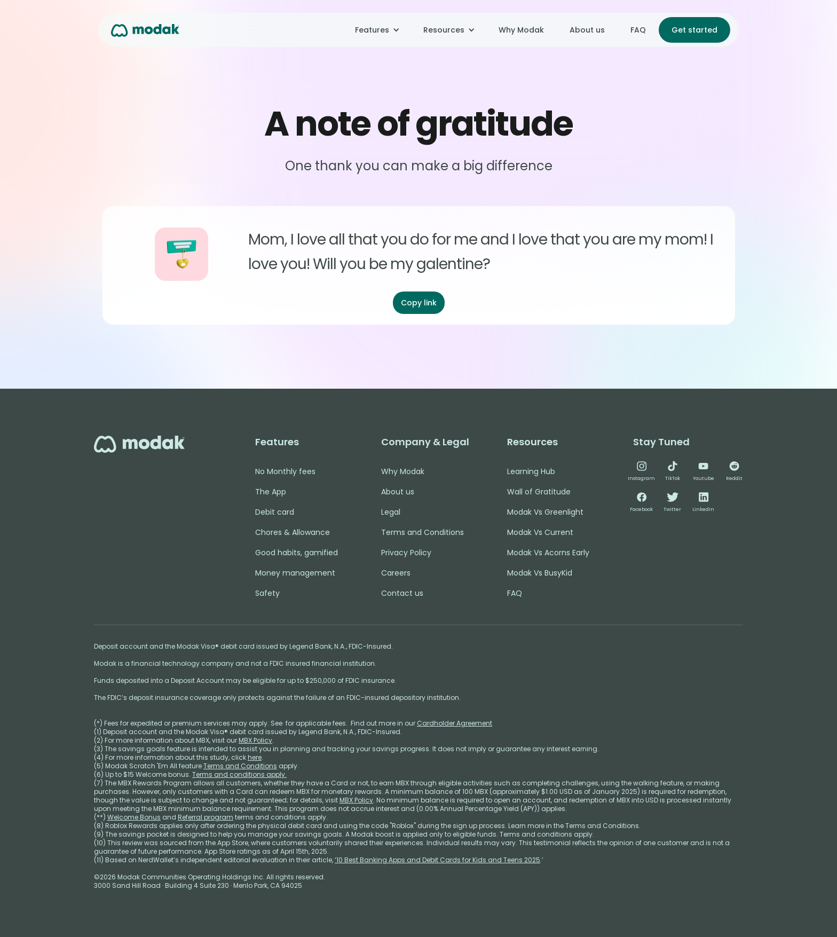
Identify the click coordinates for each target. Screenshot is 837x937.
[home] (145, 29)
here (255, 757)
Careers (395, 573)
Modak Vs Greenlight (545, 512)
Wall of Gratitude (539, 491)
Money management (295, 573)
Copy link (419, 302)
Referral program (205, 817)
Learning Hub (531, 471)
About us (587, 30)
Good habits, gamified (296, 552)
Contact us (402, 593)
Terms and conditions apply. (239, 774)
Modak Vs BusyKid (539, 573)
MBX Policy (255, 740)
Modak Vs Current (540, 532)
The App (270, 491)
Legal (390, 512)
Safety (267, 593)
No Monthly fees (285, 471)
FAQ (638, 30)
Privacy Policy (406, 552)
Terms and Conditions (422, 532)
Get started (694, 30)
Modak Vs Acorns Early (548, 552)
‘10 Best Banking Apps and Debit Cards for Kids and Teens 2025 (437, 859)
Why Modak (521, 30)
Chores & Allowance (292, 532)
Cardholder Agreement (454, 723)
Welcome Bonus (134, 817)
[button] (376, 30)
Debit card (274, 512)
